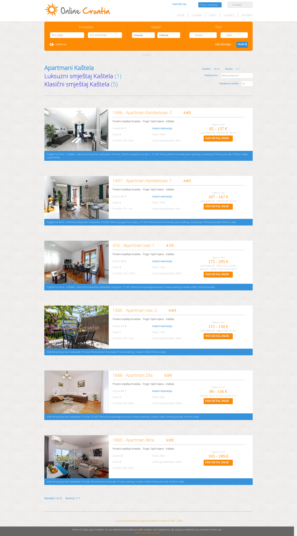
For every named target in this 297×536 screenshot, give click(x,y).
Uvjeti (212, 15)
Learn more (141, 532)
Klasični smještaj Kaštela (76, 84)
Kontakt (247, 15)
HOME (181, 15)
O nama (197, 15)
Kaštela (170, 121)
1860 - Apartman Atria (133, 440)
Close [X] (154, 532)
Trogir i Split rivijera (153, 121)
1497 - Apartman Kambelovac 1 (142, 180)
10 (51, 112)
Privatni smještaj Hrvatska (126, 121)
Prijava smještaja (209, 4)
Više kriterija (223, 44)
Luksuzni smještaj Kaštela (78, 76)
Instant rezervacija (162, 128)
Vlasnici (228, 15)
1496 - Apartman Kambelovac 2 (142, 112)
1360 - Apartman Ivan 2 (135, 310)
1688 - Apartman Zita (133, 375)
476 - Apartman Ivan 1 (134, 245)
